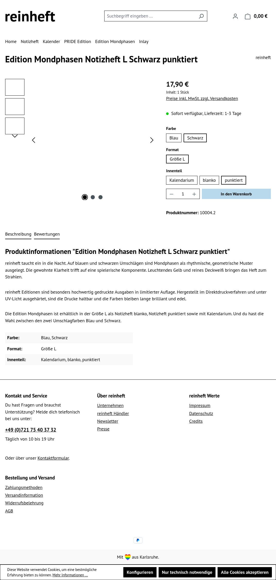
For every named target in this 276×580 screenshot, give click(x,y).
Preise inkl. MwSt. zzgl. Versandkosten (202, 98)
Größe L (177, 159)
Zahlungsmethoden (23, 487)
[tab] (18, 234)
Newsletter (107, 421)
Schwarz (195, 138)
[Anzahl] (183, 194)
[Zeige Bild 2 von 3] (93, 197)
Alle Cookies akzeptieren (245, 572)
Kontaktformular (53, 458)
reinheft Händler (113, 413)
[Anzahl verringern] (171, 194)
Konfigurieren (140, 572)
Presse (103, 429)
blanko (209, 180)
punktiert (234, 180)
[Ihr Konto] (235, 16)
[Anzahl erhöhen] (194, 194)
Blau (173, 138)
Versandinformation (24, 495)
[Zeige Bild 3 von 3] (101, 197)
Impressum (199, 405)
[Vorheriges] (33, 139)
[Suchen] (201, 16)
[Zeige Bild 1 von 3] (85, 197)
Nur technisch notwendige (187, 572)
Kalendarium (181, 180)
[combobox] (149, 16)
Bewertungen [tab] (47, 234)
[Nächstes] (152, 139)
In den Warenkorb (236, 193)
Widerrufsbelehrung (24, 503)
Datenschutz (201, 413)
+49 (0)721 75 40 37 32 (30, 429)
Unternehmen (110, 405)
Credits (196, 421)
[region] (80, 139)
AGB (9, 511)
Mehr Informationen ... (70, 575)
